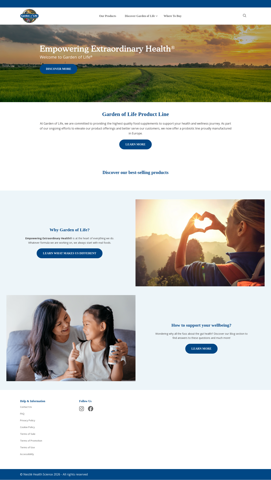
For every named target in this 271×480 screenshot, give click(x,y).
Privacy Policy (27, 420)
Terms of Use (27, 447)
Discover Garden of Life (140, 16)
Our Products (107, 16)
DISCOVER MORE (58, 68)
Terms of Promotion (31, 441)
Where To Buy (172, 16)
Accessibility (27, 454)
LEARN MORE (135, 144)
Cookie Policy (27, 427)
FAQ (22, 414)
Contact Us (26, 407)
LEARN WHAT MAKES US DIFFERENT (69, 253)
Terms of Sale (27, 434)
